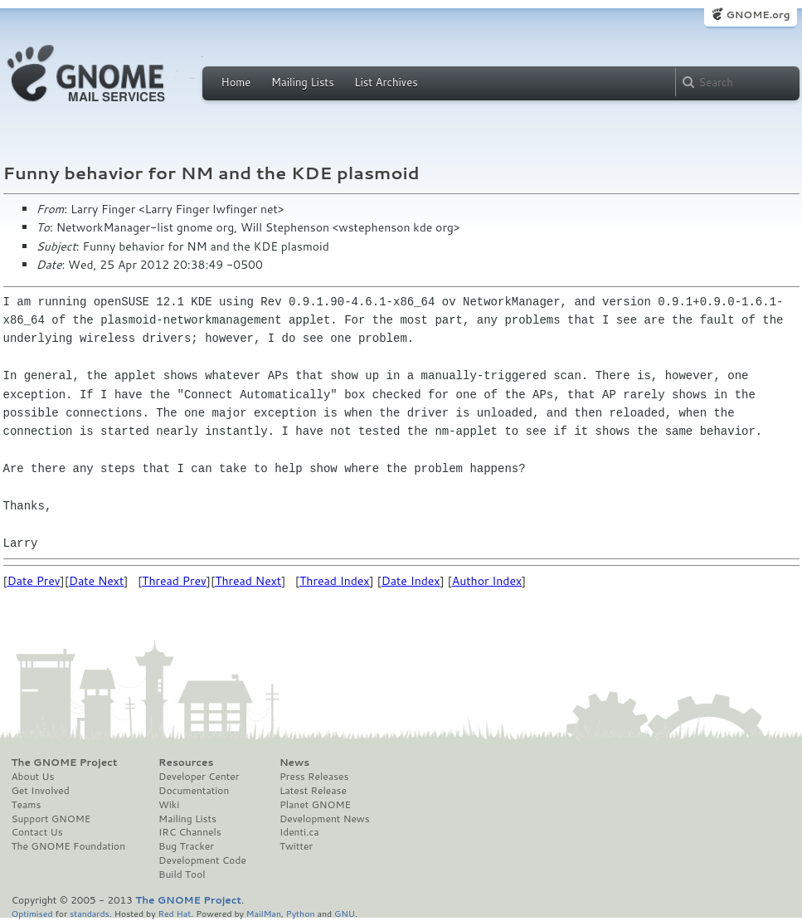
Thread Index (334, 581)
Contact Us (37, 832)
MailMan (263, 913)
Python (300, 913)
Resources (185, 762)
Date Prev (34, 581)
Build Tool (181, 874)
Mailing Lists (302, 82)
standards (89, 913)
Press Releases (313, 776)
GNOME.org (758, 14)
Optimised (32, 913)
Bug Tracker (186, 846)
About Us (33, 776)
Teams (26, 804)
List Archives (385, 82)
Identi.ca (299, 832)
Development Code (202, 860)
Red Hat (174, 913)
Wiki (168, 804)
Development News (324, 819)
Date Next (96, 581)
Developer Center (198, 776)
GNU (344, 913)
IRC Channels (189, 832)
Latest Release (313, 790)
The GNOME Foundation (69, 846)
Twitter (296, 846)
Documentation (193, 790)
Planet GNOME (315, 804)
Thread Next (248, 581)
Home (236, 82)
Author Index (487, 581)
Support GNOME (51, 819)
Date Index (411, 581)
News (294, 762)
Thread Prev (174, 581)
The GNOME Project (65, 762)
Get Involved (41, 790)
